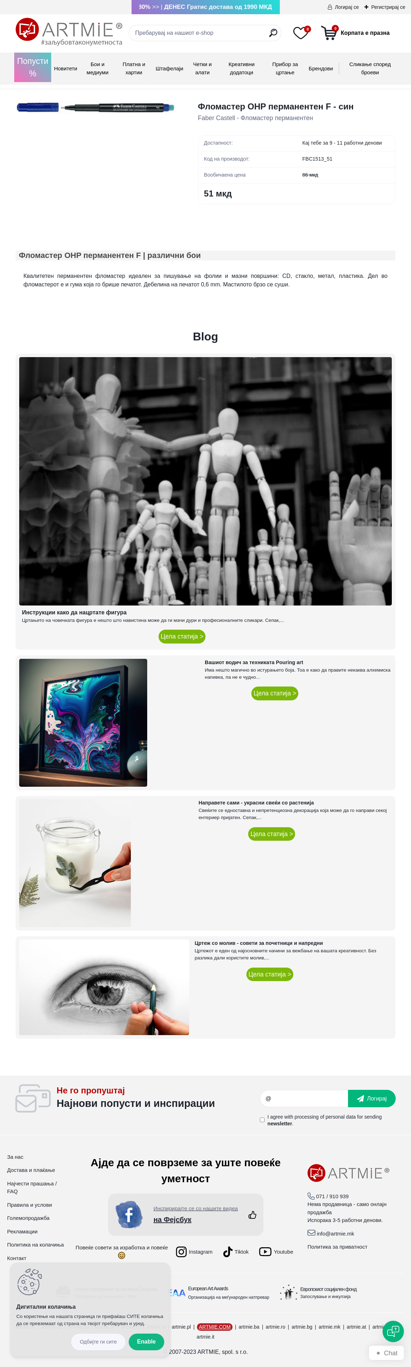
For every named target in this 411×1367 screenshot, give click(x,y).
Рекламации (22, 1231)
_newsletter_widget (158, 1098)
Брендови (321, 68)
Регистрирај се (388, 7)
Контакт (16, 1258)
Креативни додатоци (242, 68)
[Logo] (69, 32)
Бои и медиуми (97, 68)
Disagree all (98, 1342)
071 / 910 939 (332, 1196)
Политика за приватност (338, 1247)
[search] (273, 36)
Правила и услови (29, 1205)
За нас (15, 1157)
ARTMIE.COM (214, 1327)
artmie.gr (382, 1327)
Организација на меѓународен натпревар (228, 1297)
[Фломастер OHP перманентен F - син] (95, 107)
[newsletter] (371, 1098)
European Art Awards (208, 1288)
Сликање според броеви (370, 68)
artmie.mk (329, 1327)
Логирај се (347, 7)
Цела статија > (182, 636)
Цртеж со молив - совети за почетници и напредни (259, 943)
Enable (146, 1342)
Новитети (65, 68)
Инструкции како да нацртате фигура (74, 612)
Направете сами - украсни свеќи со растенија (256, 803)
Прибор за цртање (285, 68)
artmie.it (205, 1337)
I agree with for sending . (324, 1120)
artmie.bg (302, 1327)
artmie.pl (181, 1327)
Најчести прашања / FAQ (32, 1187)
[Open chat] (393, 1331)
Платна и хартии (134, 68)
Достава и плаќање (31, 1170)
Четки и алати (202, 68)
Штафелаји (169, 68)
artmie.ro (275, 1327)
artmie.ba (249, 1327)
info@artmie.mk (335, 1234)
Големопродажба (28, 1218)
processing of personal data (325, 1117)
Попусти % (32, 67)
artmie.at (356, 1327)
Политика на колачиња (35, 1245)
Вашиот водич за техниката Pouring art (254, 662)
